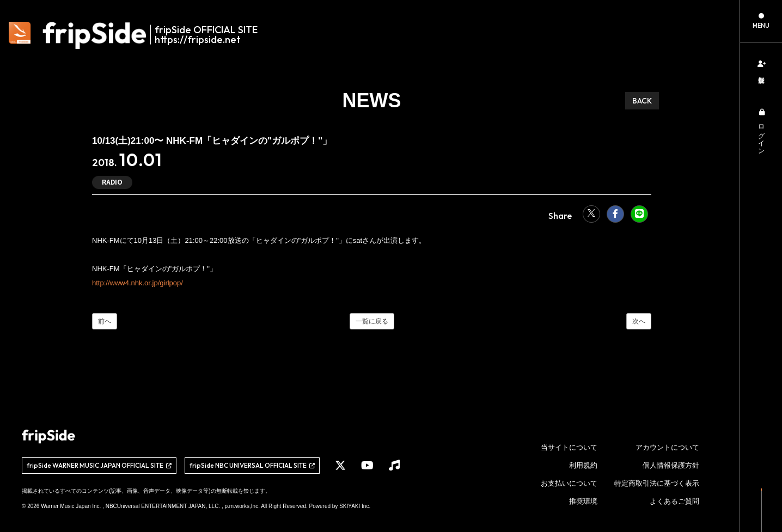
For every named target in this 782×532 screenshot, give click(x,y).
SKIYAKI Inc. (354, 506)
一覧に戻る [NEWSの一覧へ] (372, 321)
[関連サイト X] (340, 465)
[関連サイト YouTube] (367, 465)
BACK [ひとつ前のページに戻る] (642, 101)
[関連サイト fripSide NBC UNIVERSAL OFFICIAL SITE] (252, 465)
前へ (104, 321)
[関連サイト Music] (394, 465)
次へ (638, 321)
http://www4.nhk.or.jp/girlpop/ (137, 283)
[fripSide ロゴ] (139, 35)
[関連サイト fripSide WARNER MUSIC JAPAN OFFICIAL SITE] (99, 465)
